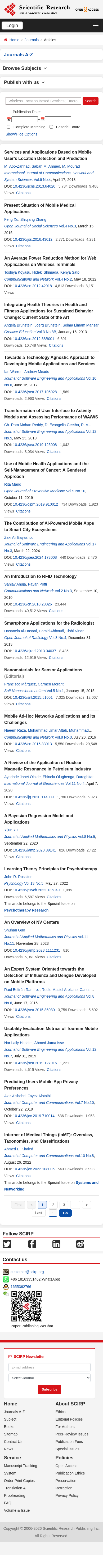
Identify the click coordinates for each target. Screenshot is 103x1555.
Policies (65, 1457)
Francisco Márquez (20, 684)
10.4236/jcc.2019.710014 (34, 1116)
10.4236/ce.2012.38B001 (33, 339)
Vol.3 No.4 (57, 637)
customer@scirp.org (27, 1272)
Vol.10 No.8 (84, 1156)
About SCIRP (70, 1403)
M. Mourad (71, 166)
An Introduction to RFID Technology (40, 576)
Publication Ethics (70, 1473)
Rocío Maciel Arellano (60, 990)
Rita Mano (12, 484)
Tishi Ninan (75, 631)
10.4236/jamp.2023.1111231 (36, 950)
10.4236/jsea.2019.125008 (35, 445)
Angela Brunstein (18, 325)
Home (14, 40)
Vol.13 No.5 (33, 883)
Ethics (61, 1412)
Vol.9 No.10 (75, 491)
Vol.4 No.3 (67, 226)
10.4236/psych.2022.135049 (36, 890)
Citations (23, 193)
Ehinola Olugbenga (58, 777)
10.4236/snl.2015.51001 (33, 697)
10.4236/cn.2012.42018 (32, 286)
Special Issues (67, 1449)
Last (38, 1213)
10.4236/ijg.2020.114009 (33, 797)
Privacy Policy (67, 1495)
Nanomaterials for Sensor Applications (43, 670)
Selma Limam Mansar (80, 325)
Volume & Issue (17, 1510)
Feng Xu (11, 219)
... (75, 1205)
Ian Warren (13, 372)
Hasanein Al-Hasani (20, 631)
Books (9, 1427)
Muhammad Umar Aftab (47, 730)
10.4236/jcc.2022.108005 (34, 1169)
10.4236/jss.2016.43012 (32, 239)
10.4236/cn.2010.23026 (32, 604)
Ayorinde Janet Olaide (22, 777)
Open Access (67, 1466)
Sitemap (10, 1434)
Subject (10, 1419)
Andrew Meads (36, 372)
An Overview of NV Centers (31, 922)
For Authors (65, 1427)
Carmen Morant (51, 684)
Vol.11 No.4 (74, 783)
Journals (32, 40)
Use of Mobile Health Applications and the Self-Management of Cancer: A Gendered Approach (46, 470)
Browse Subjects (25, 68)
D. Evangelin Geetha (62, 425)
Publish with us (24, 82)
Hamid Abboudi (51, 631)
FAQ (7, 1503)
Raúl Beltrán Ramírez (22, 990)
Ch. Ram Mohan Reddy (23, 425)
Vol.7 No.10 (84, 1102)
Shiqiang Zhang (33, 219)
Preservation (66, 1480)
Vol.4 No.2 (63, 279)
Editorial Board (68, 127)
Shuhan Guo (14, 930)
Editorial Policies (69, 1419)
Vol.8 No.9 (86, 836)
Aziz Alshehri (14, 1096)
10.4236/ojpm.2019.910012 (35, 504)
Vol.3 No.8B (46, 332)
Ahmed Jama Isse (49, 1043)
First (18, 1205)
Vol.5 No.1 (55, 691)
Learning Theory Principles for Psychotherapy (50, 869)
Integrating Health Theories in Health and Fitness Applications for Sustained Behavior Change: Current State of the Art (48, 311)
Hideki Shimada (45, 272)
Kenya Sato (69, 272)
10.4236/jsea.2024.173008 (35, 557)
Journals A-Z (14, 1412)
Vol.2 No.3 (63, 591)
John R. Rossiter (18, 877)
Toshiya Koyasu (17, 272)
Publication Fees (69, 1441)
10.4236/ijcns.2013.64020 (34, 186)
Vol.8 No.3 (63, 737)
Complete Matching (30, 127)
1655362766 (21, 1287)
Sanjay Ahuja (15, 584)
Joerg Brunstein (47, 325)
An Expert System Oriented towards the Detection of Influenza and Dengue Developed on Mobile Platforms (50, 975)
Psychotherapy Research (26, 910)
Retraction (64, 1488)
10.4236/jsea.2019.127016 (35, 1063)
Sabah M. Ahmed (46, 166)
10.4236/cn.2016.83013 (32, 744)
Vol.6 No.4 (42, 179)
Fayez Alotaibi (39, 1096)
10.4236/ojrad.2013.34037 (34, 651)
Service (12, 1457)
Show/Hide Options (21, 134)
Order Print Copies (19, 1480)
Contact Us (13, 1441)
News (8, 1449)
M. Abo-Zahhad (17, 166)
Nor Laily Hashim (18, 1043)
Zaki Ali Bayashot (18, 537)
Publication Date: (26, 112)
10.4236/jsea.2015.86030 (34, 1010)
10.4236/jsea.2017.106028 (35, 392)
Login (12, 25)
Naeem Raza (15, 730)
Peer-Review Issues (72, 1434)
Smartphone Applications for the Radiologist (49, 623)
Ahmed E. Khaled (18, 1149)
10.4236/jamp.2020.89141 (34, 850)
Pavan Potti (37, 584)
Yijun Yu (11, 830)
